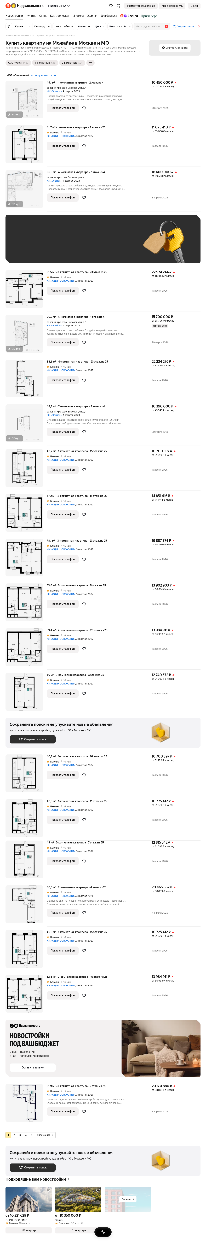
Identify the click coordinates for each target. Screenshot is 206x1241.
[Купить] (31, 16)
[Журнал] (92, 16)
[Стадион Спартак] (148, 16)
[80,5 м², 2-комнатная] (26, 906)
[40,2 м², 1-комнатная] (26, 470)
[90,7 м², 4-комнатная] (26, 335)
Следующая (45, 1135)
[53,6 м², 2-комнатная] (26, 604)
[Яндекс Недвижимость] (27, 5)
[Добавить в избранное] (84, 108)
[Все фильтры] (8, 26)
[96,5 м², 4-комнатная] (26, 190)
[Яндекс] (8, 5)
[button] (118, 6)
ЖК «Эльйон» (54, 91)
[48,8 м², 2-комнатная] (26, 425)
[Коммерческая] (59, 16)
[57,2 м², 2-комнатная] (26, 514)
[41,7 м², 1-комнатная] (26, 146)
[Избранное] (111, 6)
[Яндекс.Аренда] (129, 16)
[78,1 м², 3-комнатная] (26, 559)
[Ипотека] (78, 16)
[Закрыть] (199, 26)
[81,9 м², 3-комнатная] (26, 1104)
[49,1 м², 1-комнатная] (26, 101)
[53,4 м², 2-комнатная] (26, 649)
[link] (194, 6)
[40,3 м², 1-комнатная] (26, 820)
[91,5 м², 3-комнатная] (26, 290)
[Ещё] (90, 63)
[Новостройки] (15, 16)
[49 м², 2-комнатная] (26, 693)
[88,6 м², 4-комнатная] (26, 380)
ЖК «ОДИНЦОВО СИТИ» (61, 136)
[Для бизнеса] (109, 16)
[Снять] (42, 16)
